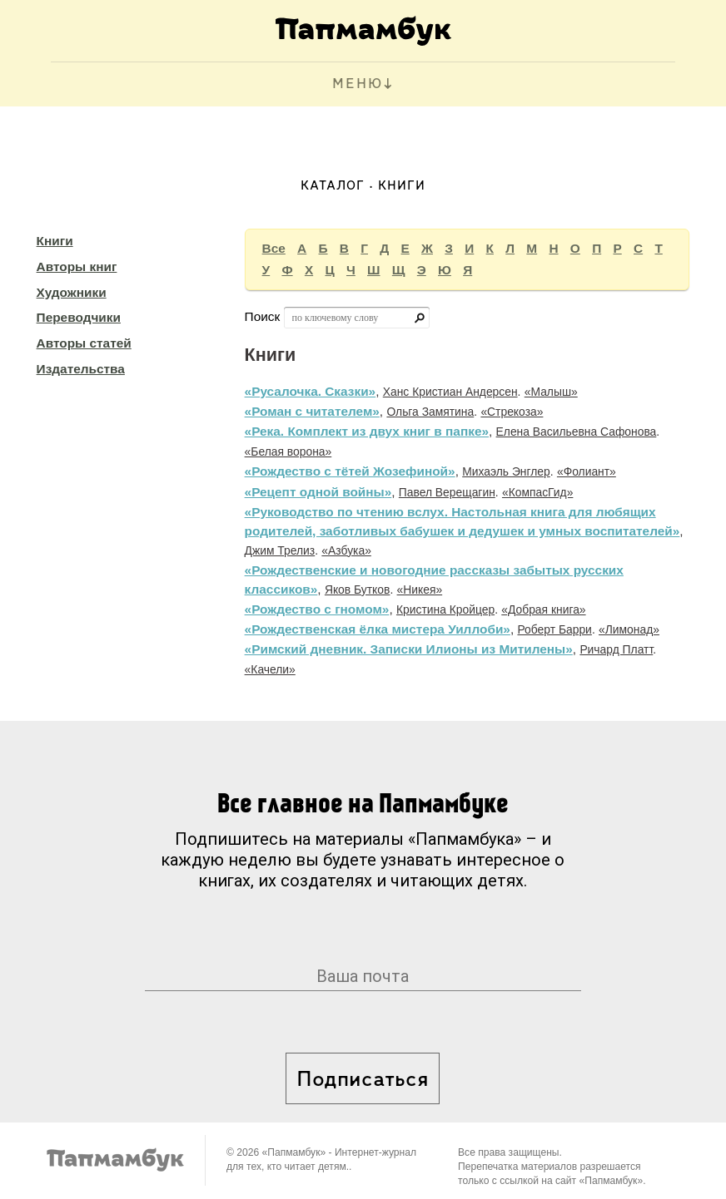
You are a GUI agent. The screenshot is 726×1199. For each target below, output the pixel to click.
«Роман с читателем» (312, 411)
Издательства (81, 369)
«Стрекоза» (511, 411)
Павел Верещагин (447, 492)
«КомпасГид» (537, 492)
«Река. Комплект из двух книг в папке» (367, 431)
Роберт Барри (554, 629)
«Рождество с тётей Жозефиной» (350, 471)
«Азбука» (346, 550)
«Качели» (270, 669)
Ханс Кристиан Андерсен (450, 391)
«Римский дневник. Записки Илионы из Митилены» (409, 649)
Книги (55, 241)
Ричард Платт (616, 649)
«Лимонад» (629, 629)
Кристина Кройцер (445, 609)
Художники (72, 292)
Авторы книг (77, 266)
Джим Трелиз (280, 550)
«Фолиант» (586, 471)
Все (274, 248)
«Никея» (420, 589)
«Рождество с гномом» (317, 609)
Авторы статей (84, 343)
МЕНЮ (357, 84)
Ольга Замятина (430, 411)
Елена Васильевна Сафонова (576, 431)
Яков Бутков (357, 589)
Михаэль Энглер (506, 471)
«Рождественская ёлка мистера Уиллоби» (377, 629)
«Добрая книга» (543, 609)
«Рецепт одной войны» (318, 492)
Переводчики (79, 317)
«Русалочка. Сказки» (310, 391)
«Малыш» (551, 391)
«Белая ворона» (288, 451)
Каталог (333, 186)
